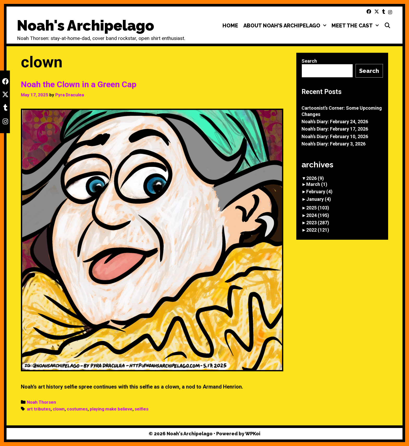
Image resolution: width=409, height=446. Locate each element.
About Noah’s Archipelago (286, 25)
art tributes (39, 409)
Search (309, 61)
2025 (317, 207)
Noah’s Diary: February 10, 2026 (335, 136)
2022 (317, 230)
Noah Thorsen (41, 402)
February (319, 191)
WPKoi (252, 433)
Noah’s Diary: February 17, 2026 (335, 129)
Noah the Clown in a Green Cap (78, 84)
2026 (315, 178)
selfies (141, 409)
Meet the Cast (356, 25)
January (318, 199)
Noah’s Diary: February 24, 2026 (335, 121)
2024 (317, 215)
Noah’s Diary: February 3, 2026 (333, 143)
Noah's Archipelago (85, 25)
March (316, 184)
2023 (317, 222)
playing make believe (111, 409)
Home (230, 25)
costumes (77, 409)
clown (59, 409)
